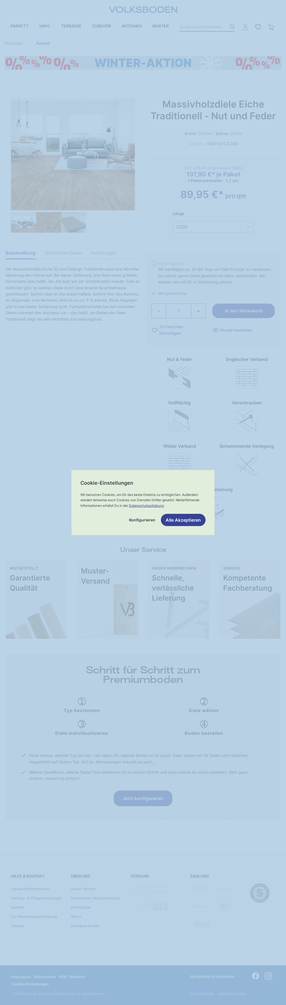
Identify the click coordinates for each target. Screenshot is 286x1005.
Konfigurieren (142, 519)
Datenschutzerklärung (146, 505)
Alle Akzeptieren (183, 520)
